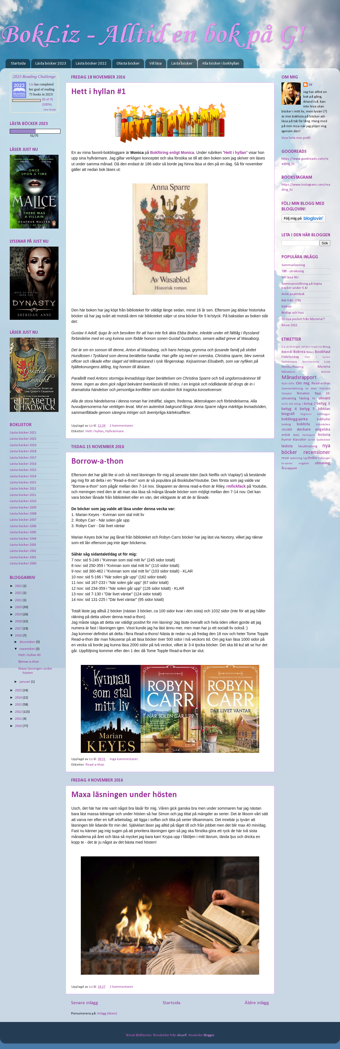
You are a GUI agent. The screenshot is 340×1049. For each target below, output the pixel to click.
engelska (322, 430)
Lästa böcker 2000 (23, 563)
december (28, 642)
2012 (19, 712)
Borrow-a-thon (97, 461)
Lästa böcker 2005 (23, 532)
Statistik (324, 388)
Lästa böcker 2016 (23, 464)
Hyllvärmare (114, 431)
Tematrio (303, 393)
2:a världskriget (290, 346)
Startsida (18, 64)
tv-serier (287, 463)
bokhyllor (323, 419)
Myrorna (324, 366)
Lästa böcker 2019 (23, 445)
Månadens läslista (305, 372)
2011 (19, 719)
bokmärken (323, 424)
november (28, 649)
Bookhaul (322, 352)
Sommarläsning (293, 265)
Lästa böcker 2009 (23, 507)
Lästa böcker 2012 (23, 488)
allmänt (324, 398)
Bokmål (286, 352)
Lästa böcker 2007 (23, 520)
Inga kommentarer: (124, 759)
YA (313, 398)
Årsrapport (289, 468)
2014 (19, 697)
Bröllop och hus (292, 313)
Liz (31, 84)
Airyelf (182, 1035)
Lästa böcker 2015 (23, 470)
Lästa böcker (182, 64)
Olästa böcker (128, 64)
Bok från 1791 (291, 300)
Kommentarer (310, 361)
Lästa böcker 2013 (23, 482)
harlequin (308, 435)
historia (324, 435)
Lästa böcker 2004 (23, 539)
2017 (19, 628)
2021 (19, 600)
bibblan (324, 409)
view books (49, 109)
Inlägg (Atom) (107, 1013)
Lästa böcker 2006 (23, 526)
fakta (296, 435)
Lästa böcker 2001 (23, 557)
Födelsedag (290, 357)
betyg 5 (307, 409)
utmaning (322, 463)
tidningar (324, 458)
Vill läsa (155, 64)
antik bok (287, 404)
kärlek (311, 439)
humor (286, 439)
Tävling (304, 398)
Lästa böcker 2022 (91, 64)
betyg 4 (289, 409)
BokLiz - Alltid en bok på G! (152, 35)
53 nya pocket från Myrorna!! (303, 319)
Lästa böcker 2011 (23, 495)
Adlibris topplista (311, 346)
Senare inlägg (84, 1003)
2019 (19, 614)
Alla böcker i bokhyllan (220, 64)
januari (25, 682)
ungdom (303, 463)
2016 (19, 635)
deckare (304, 430)
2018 (19, 621)
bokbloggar (323, 414)
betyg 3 (323, 404)
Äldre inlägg (257, 1003)
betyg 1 (298, 404)
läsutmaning (307, 446)
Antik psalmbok (293, 294)
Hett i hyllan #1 (98, 92)
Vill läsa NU (289, 277)
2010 (19, 726)
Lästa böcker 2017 (23, 458)
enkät (285, 435)
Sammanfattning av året (299, 388)
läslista (287, 446)
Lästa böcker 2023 (50, 64)
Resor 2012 (289, 325)
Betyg (326, 346)
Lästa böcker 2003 (23, 545)
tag (305, 458)
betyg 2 (309, 404)
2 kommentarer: (122, 426)
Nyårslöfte (287, 383)
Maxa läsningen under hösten (124, 795)
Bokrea (299, 352)
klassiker (299, 439)
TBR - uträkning (292, 271)
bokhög (286, 424)
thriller (312, 458)
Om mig (303, 383)
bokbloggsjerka (294, 419)
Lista (327, 361)
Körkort (286, 306)
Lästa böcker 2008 (23, 513)
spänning (296, 458)
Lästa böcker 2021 (23, 432)
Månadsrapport (299, 377)
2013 (19, 704)
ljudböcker (323, 439)
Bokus (310, 352)
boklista (303, 424)
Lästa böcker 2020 (23, 439)
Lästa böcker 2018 (23, 451)
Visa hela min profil (295, 138)
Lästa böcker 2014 (23, 476)
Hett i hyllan (95, 431)
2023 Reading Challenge (34, 76)
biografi (288, 414)
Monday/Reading (292, 366)
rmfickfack (236, 486)
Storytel (286, 393)
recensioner (316, 452)
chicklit (286, 429)
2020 (19, 607)
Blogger (209, 1035)
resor (285, 458)
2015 (19, 690)
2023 (19, 586)
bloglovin (306, 414)
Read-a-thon (95, 765)
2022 (19, 593)
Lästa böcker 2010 (23, 501)
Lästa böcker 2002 (23, 551)
